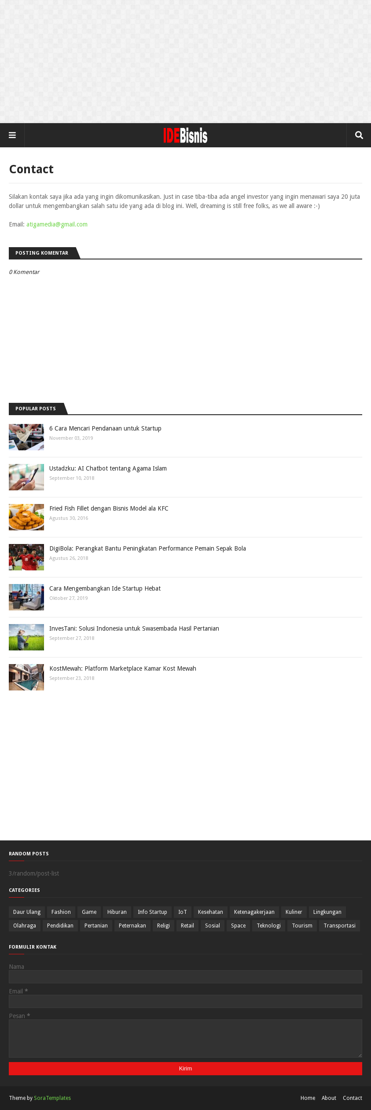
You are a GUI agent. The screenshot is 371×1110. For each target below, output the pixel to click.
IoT (182, 912)
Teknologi (269, 926)
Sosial (212, 926)
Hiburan (117, 912)
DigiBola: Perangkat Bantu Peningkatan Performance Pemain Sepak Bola (147, 548)
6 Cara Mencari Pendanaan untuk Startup (105, 428)
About (329, 1098)
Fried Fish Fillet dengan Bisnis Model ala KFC (109, 508)
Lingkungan (327, 912)
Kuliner (294, 912)
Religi (163, 926)
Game (89, 912)
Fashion (61, 912)
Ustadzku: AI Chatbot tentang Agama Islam (108, 468)
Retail (187, 926)
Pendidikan (60, 926)
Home (308, 1098)
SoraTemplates (52, 1098)
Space (238, 926)
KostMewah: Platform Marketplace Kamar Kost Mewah (122, 668)
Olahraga (24, 926)
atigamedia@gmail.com (57, 224)
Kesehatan (210, 912)
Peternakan (132, 926)
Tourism (302, 926)
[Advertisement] (185, 61)
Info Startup (152, 912)
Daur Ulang (26, 912)
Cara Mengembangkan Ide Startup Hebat (105, 588)
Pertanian (96, 926)
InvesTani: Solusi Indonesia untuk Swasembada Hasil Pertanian (134, 628)
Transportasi (339, 926)
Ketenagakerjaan (254, 912)
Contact (352, 1098)
